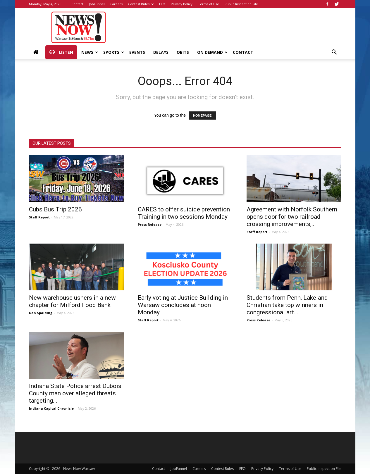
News (89, 52)
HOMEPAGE (202, 115)
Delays (160, 52)
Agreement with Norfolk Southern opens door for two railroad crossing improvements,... (292, 216)
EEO (162, 4)
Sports (113, 52)
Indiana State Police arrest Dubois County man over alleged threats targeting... (75, 393)
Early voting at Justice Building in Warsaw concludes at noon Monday (183, 305)
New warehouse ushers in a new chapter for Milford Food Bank (72, 301)
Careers (116, 4)
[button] (334, 53)
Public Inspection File (241, 4)
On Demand (212, 52)
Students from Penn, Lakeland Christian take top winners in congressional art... (287, 305)
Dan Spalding (40, 313)
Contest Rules (141, 4)
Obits (183, 52)
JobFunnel (97, 4)
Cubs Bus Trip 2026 (55, 209)
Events (137, 52)
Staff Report (39, 217)
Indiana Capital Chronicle (51, 408)
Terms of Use (208, 4)
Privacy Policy (181, 4)
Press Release (149, 224)
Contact (77, 4)
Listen (61, 52)
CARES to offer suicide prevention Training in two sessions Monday (184, 213)
